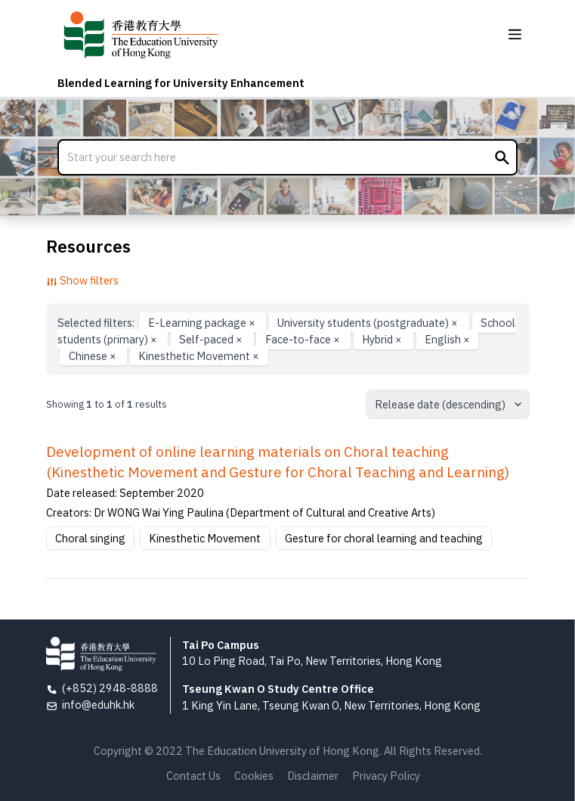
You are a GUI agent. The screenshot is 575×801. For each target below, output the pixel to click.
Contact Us (193, 775)
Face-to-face (303, 339)
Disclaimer (313, 775)
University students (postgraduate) (368, 322)
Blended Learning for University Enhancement (181, 83)
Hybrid (383, 339)
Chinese (94, 355)
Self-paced (212, 339)
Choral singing (90, 538)
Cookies (254, 775)
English (447, 339)
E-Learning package (203, 322)
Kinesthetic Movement (198, 355)
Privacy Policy (386, 775)
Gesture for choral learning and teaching (384, 538)
